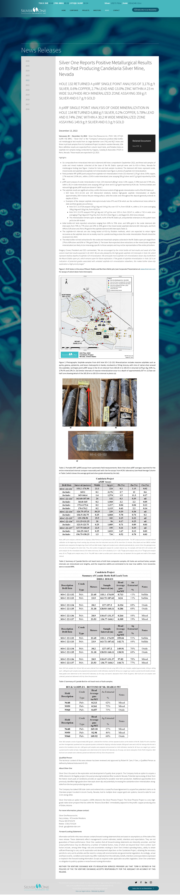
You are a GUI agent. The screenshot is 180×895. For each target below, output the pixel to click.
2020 (27, 90)
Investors (97, 10)
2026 (27, 61)
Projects (85, 10)
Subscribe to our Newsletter (145, 9)
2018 (27, 99)
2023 (27, 75)
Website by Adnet (97, 891)
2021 (27, 85)
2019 (27, 95)
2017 (27, 104)
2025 (27, 66)
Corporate (74, 10)
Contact (116, 10)
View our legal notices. (83, 891)
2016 (27, 109)
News (107, 10)
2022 (27, 80)
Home (64, 10)
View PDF (137, 146)
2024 (27, 70)
